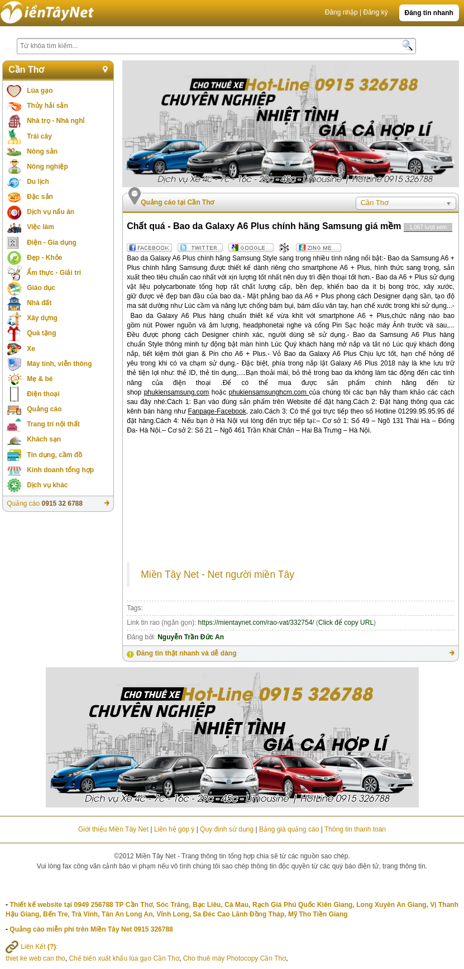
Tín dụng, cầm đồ (54, 455)
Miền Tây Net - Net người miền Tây (217, 574)
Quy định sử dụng (226, 829)
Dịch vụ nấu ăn (50, 212)
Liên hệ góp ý (174, 829)
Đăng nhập (341, 12)
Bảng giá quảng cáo (289, 829)
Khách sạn (44, 439)
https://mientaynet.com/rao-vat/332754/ (256, 622)
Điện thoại (43, 394)
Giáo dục (41, 288)
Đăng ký (375, 12)
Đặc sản (40, 197)
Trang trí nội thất (53, 424)
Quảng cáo (44, 409)
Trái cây (39, 136)
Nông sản (42, 151)
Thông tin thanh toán (355, 829)
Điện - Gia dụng (51, 242)
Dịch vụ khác (47, 485)
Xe (31, 349)
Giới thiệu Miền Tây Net (113, 829)
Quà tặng (41, 333)
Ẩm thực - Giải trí (54, 273)
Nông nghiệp (47, 166)
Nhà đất (39, 303)
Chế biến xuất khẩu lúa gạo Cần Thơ (124, 958)
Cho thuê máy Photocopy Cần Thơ (234, 958)
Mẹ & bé (39, 379)
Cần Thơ (26, 69)
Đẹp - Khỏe (44, 258)
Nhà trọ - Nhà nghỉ (55, 121)
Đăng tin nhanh (429, 13)
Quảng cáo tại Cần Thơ (177, 202)
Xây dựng (42, 318)
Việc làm (40, 227)
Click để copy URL (346, 622)
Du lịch (38, 182)
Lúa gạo (39, 90)
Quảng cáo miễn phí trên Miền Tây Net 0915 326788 (91, 929)
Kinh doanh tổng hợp (60, 470)
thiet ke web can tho (35, 958)
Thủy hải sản (47, 106)
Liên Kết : (32, 947)
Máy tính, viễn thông (59, 364)
